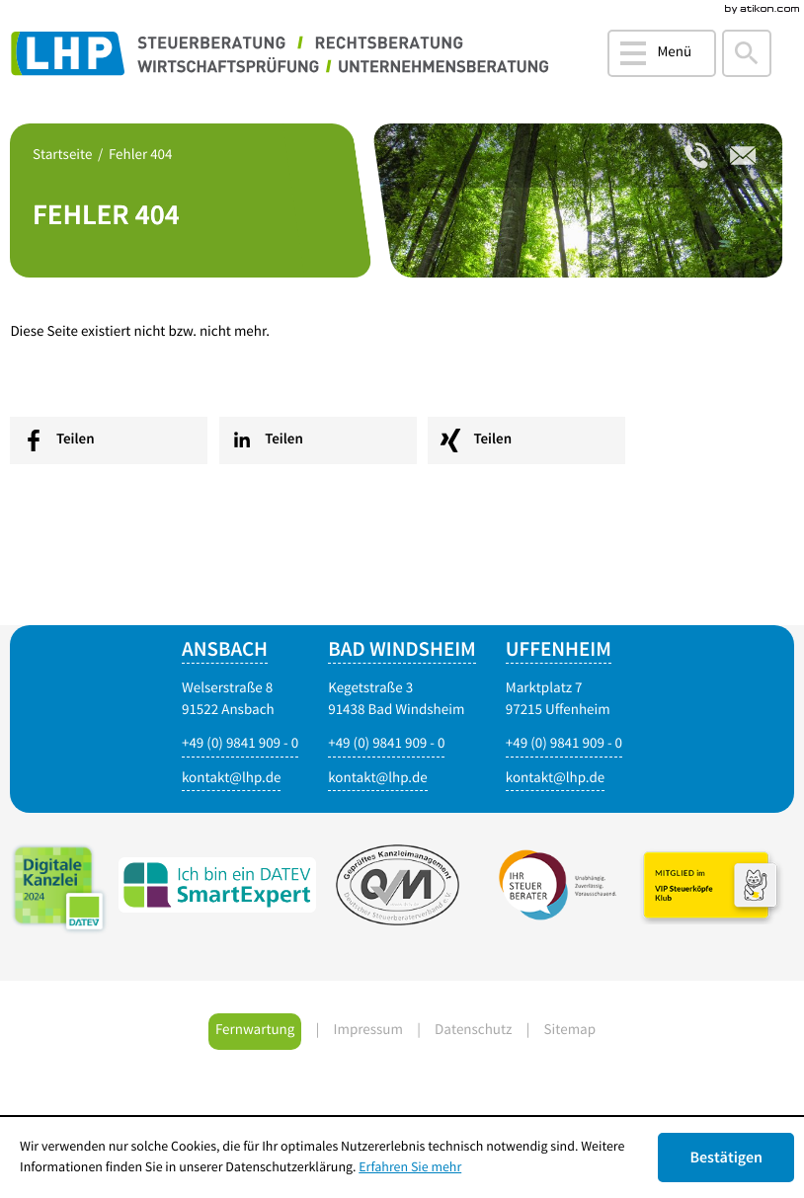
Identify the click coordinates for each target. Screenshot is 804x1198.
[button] (661, 53)
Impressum (368, 1030)
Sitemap (570, 1030)
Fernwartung (254, 1030)
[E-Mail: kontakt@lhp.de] (377, 780)
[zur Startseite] (284, 54)
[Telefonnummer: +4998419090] (698, 155)
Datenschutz (473, 1030)
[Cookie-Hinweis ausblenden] (726, 1157)
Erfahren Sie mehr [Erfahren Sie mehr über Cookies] (410, 1167)
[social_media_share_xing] (526, 440)
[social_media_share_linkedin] (318, 440)
